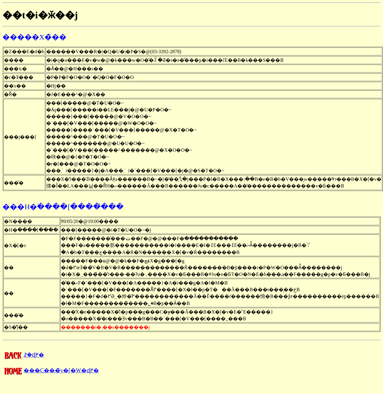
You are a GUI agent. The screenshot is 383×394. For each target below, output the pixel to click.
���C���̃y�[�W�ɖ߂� (50, 370)
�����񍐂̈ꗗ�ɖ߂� (23, 355)
